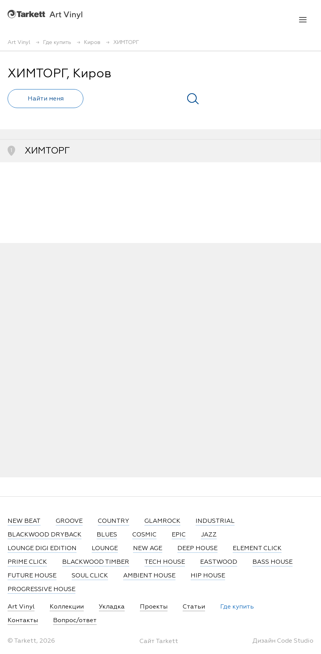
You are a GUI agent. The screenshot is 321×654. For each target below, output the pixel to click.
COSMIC (144, 535)
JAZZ (209, 535)
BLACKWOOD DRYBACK (44, 535)
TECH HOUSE (164, 562)
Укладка (112, 607)
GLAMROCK (162, 521)
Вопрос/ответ (75, 621)
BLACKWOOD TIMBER (95, 562)
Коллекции (67, 607)
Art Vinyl (45, 14)
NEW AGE (147, 549)
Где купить (237, 607)
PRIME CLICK (27, 562)
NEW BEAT (24, 521)
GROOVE (69, 521)
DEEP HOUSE (197, 549)
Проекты (154, 607)
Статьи (194, 607)
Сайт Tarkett (158, 641)
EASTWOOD (218, 562)
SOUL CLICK (90, 576)
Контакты (23, 621)
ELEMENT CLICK (257, 549)
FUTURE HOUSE (32, 576)
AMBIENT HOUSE (149, 576)
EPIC (179, 535)
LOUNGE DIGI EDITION (42, 549)
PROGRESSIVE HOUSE (41, 590)
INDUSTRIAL (215, 521)
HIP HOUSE (208, 576)
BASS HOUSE (272, 562)
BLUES (107, 535)
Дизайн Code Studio (282, 641)
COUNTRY (113, 521)
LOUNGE (105, 549)
